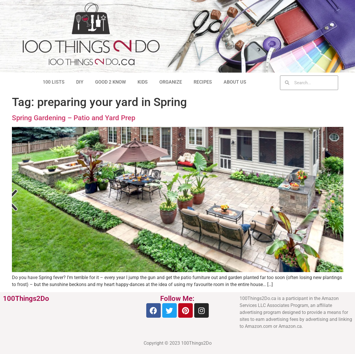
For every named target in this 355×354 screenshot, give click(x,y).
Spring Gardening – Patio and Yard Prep (73, 118)
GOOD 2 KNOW (110, 82)
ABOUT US (235, 82)
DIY (79, 82)
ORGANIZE (170, 82)
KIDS (143, 82)
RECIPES (203, 82)
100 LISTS (54, 82)
